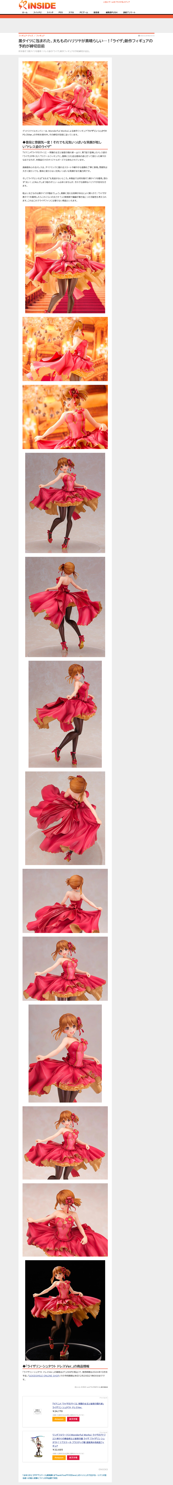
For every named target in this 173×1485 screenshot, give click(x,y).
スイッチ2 (37, 12)
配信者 (96, 12)
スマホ (71, 12)
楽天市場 (73, 1419)
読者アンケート (129, 12)
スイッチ (50, 12)
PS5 (61, 12)
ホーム (24, 12)
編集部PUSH (111, 12)
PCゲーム (84, 12)
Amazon (59, 1419)
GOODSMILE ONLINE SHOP (44, 1376)
